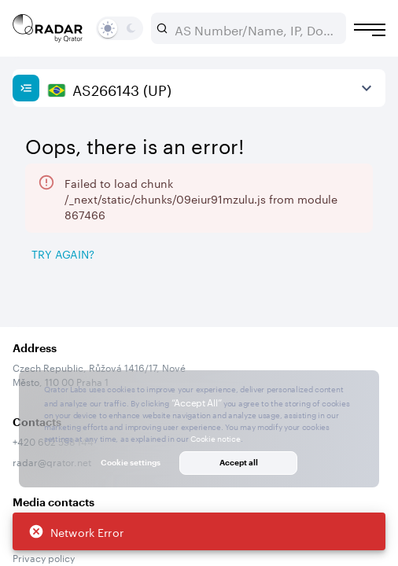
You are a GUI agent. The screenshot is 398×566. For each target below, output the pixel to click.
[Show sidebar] (26, 88)
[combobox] (254, 28)
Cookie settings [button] (130, 462)
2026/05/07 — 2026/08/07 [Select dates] (107, 207)
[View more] (366, 88)
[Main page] (48, 28)
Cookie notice (215, 438)
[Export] (348, 292)
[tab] (56, 332)
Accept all (238, 462)
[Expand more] (366, 250)
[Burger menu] (369, 29)
